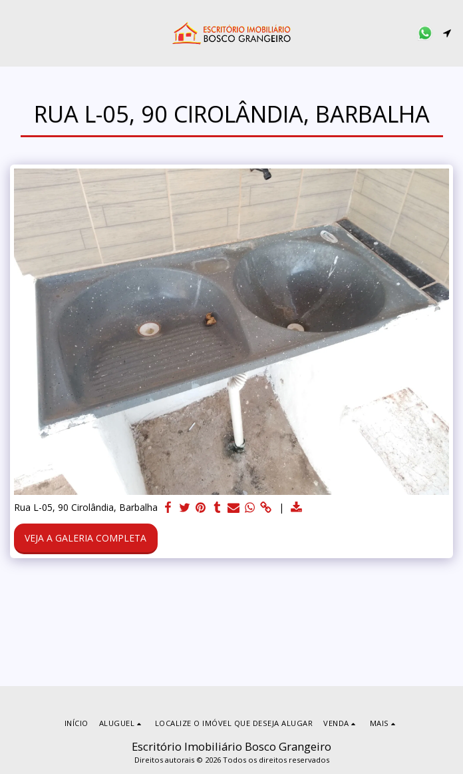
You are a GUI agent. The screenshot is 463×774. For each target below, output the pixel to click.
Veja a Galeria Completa (85, 538)
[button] (14, 32)
